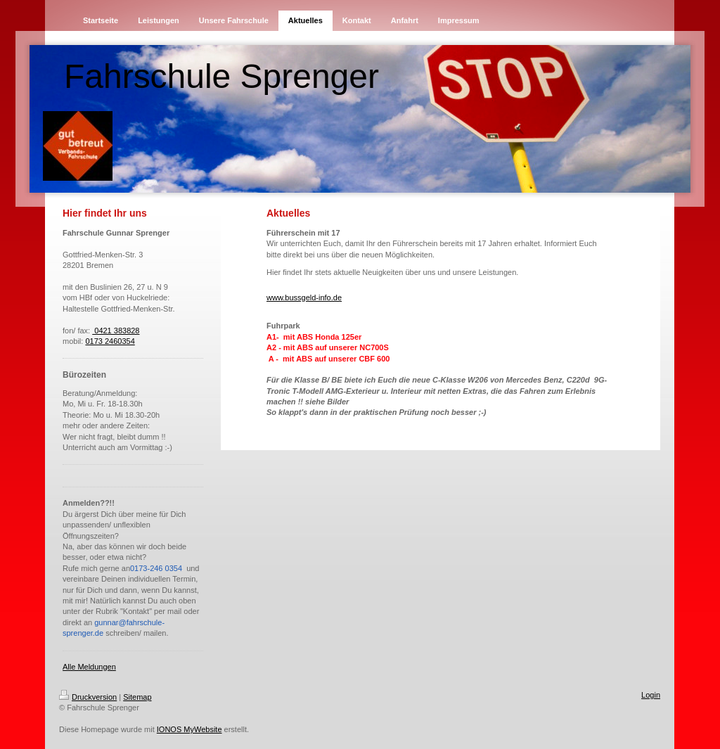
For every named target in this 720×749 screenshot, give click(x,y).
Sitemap (137, 697)
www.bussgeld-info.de (304, 297)
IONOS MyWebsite (189, 729)
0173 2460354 (109, 341)
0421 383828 (115, 330)
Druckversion (88, 697)
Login (650, 695)
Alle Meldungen (89, 666)
